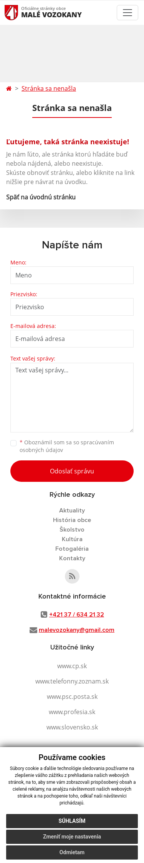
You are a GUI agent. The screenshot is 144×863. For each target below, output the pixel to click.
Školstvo (72, 530)
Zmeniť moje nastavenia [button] (72, 837)
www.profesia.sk (72, 712)
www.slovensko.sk (72, 727)
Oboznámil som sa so (67, 446)
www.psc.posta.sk (72, 696)
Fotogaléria (72, 549)
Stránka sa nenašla (49, 88)
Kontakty (72, 558)
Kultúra (72, 539)
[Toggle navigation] (127, 12)
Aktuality (72, 510)
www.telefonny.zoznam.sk (72, 681)
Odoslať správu (72, 471)
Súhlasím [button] (72, 821)
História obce (72, 520)
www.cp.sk (72, 666)
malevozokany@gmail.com (76, 630)
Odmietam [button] (72, 852)
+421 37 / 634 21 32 (76, 615)
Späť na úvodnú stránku (41, 197)
